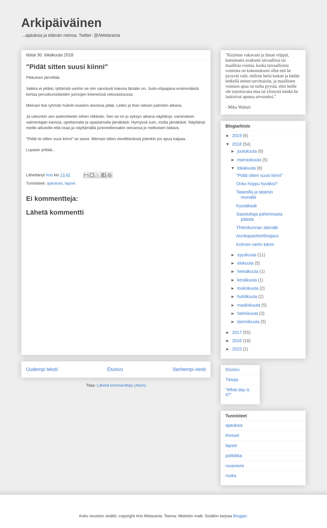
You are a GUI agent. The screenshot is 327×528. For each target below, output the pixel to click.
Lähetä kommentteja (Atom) (121, 385)
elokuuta (246, 263)
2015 (237, 348)
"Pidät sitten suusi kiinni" (259, 175)
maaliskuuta (249, 305)
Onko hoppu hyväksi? (257, 183)
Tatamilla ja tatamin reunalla (254, 194)
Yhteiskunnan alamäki (257, 227)
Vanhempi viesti (189, 369)
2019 (237, 135)
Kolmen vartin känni (255, 244)
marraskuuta (249, 159)
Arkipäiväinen (61, 22)
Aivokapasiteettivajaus (257, 235)
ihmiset (232, 435)
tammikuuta (248, 321)
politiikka (233, 455)
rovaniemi (234, 465)
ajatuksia (54, 183)
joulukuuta (247, 151)
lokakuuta (247, 168)
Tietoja (231, 379)
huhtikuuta (247, 296)
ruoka (230, 475)
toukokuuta (248, 288)
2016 (237, 340)
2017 (237, 332)
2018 (237, 144)
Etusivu (115, 369)
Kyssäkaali (246, 205)
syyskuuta (247, 254)
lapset (70, 183)
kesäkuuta (247, 279)
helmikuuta (248, 313)
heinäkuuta (248, 271)
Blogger (240, 516)
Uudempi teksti (42, 369)
